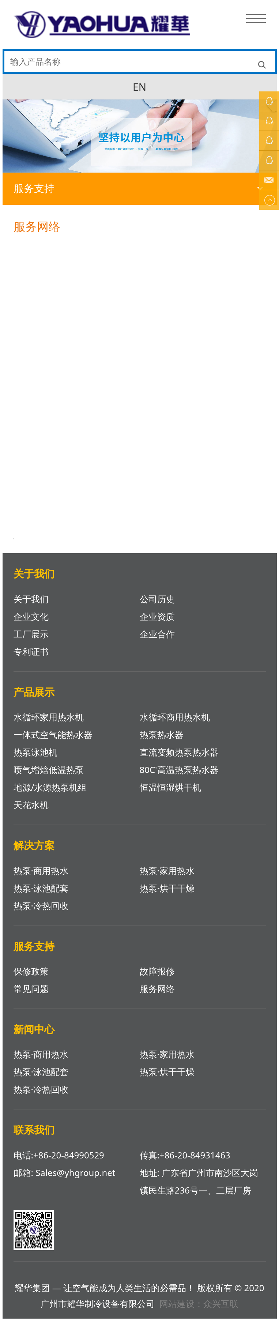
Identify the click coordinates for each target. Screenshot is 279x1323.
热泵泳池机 (35, 756)
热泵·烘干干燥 (167, 892)
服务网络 (157, 993)
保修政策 (31, 975)
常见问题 (31, 993)
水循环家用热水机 (49, 721)
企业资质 (157, 621)
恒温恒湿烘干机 (170, 791)
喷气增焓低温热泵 (49, 774)
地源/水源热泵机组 (50, 791)
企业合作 (157, 638)
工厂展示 (31, 638)
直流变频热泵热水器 (179, 756)
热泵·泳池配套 (41, 892)
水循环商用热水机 (175, 721)
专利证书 (31, 656)
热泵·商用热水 (41, 875)
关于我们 (31, 603)
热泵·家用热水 (167, 875)
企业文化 (31, 621)
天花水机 (31, 809)
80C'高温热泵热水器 (179, 774)
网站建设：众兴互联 (198, 1308)
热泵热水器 (162, 739)
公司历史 (157, 603)
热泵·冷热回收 (41, 910)
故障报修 (157, 975)
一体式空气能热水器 (53, 739)
